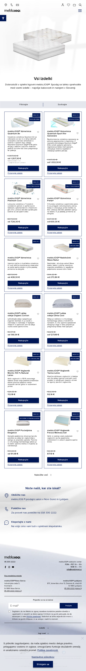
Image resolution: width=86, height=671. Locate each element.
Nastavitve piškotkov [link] (43, 657)
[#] (80, 10)
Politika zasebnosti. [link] (47, 650)
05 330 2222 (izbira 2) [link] (13, 591)
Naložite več (43, 474)
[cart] (74, 4)
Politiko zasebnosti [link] (33, 616)
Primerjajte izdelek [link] (15, 173)
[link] (23, 168)
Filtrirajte (23, 104)
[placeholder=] (43, 605)
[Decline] (82, 638)
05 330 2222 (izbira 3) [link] (73, 588)
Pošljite (68, 606)
